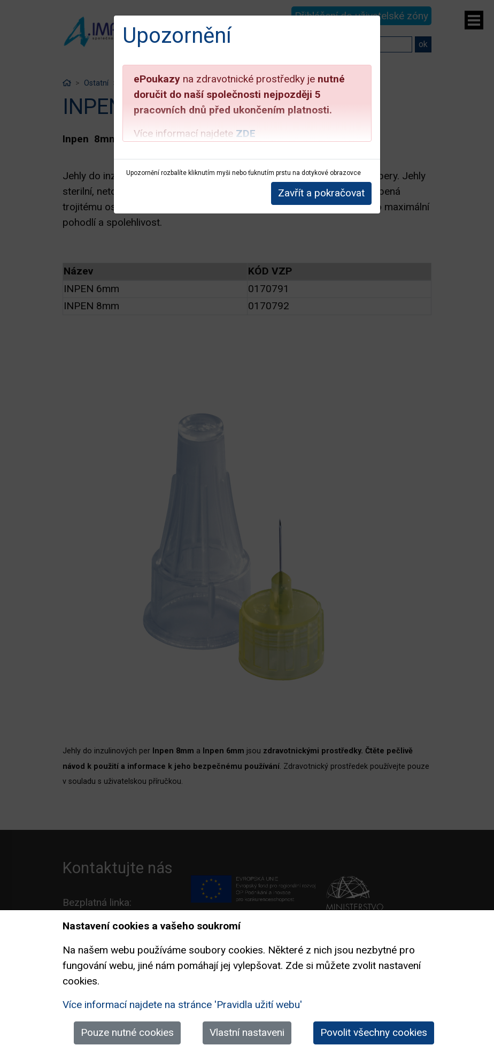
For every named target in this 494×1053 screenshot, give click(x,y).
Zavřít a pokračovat (321, 193)
